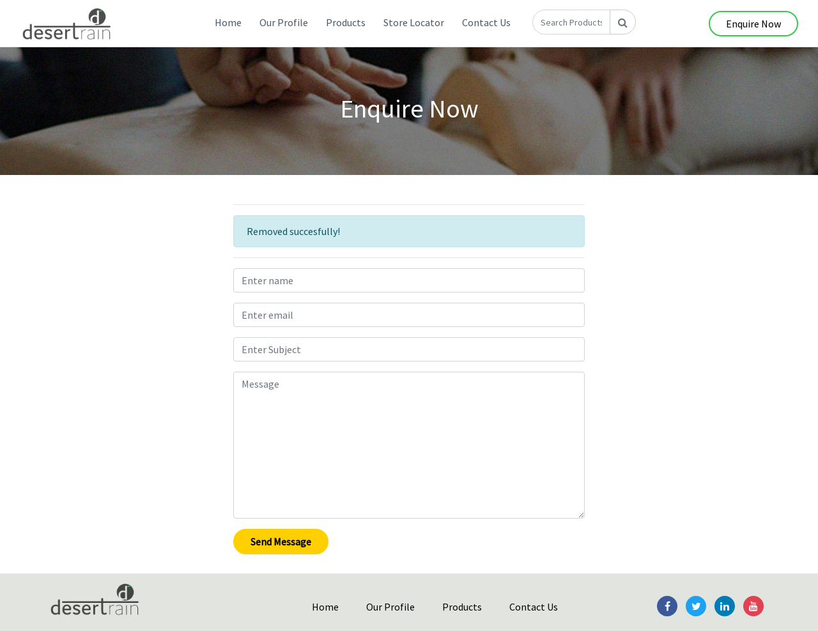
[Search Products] (571, 22)
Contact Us (486, 22)
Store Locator (413, 22)
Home (228, 22)
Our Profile (283, 22)
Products (346, 22)
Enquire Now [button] (753, 23)
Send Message (281, 541)
